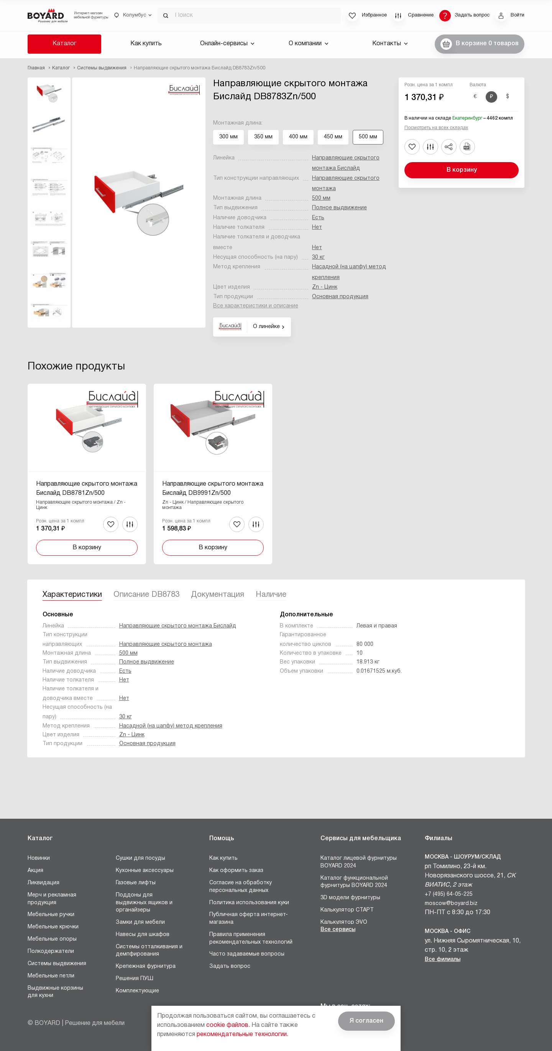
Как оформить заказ (236, 870)
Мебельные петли (51, 976)
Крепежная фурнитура (146, 966)
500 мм (321, 198)
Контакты (390, 43)
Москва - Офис (447, 931)
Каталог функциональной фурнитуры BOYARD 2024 (354, 882)
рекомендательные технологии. (242, 1034)
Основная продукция (340, 296)
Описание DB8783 (146, 594)
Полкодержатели (51, 951)
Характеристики (72, 594)
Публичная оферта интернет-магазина (248, 918)
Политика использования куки (249, 902)
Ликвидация (43, 882)
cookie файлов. (228, 1025)
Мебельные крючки (53, 927)
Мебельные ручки (51, 914)
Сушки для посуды (140, 858)
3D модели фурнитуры (350, 897)
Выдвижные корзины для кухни (55, 992)
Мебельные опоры (52, 939)
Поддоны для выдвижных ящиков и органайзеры (144, 903)
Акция (35, 870)
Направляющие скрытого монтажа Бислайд (177, 626)
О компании (309, 43)
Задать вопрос (229, 966)
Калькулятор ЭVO (343, 922)
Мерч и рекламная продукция (52, 899)
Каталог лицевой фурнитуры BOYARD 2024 (358, 862)
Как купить (146, 43)
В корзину (462, 170)
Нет (317, 227)
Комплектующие (137, 991)
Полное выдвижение (339, 207)
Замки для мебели (140, 922)
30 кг (318, 257)
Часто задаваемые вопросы (246, 954)
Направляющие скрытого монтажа (165, 644)
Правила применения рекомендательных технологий (250, 938)
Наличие (271, 594)
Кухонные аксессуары (145, 870)
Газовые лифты (136, 882)
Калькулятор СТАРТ (347, 910)
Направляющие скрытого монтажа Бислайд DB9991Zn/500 (212, 488)
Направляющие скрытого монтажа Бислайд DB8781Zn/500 (86, 488)
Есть (318, 217)
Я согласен (366, 1021)
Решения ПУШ (134, 978)
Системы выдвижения (57, 963)
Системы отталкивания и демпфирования (149, 950)
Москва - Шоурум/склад (463, 857)
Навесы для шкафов (142, 934)
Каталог (64, 43)
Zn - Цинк (324, 287)
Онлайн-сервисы (227, 43)
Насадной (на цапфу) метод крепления (170, 726)
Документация (217, 594)
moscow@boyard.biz (451, 903)
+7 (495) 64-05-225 (449, 894)
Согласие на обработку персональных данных (240, 886)
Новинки (39, 858)
